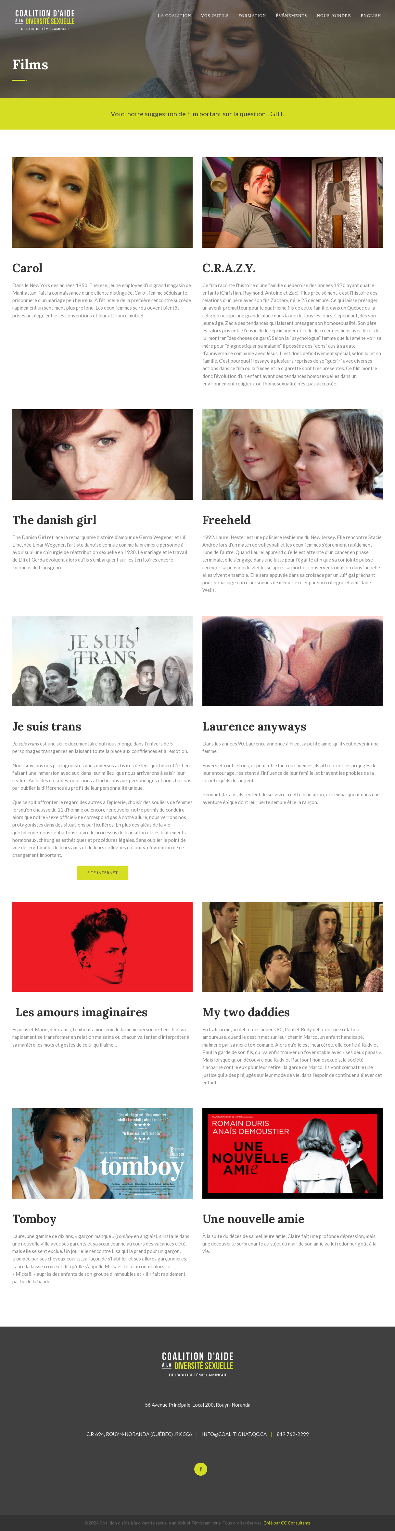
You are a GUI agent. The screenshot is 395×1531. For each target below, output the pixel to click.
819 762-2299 (293, 1434)
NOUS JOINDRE (334, 15)
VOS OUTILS (215, 15)
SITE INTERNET (102, 872)
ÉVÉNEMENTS (291, 15)
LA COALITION (174, 15)
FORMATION (252, 15)
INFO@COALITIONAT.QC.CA (234, 1434)
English (371, 15)
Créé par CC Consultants (287, 1522)
